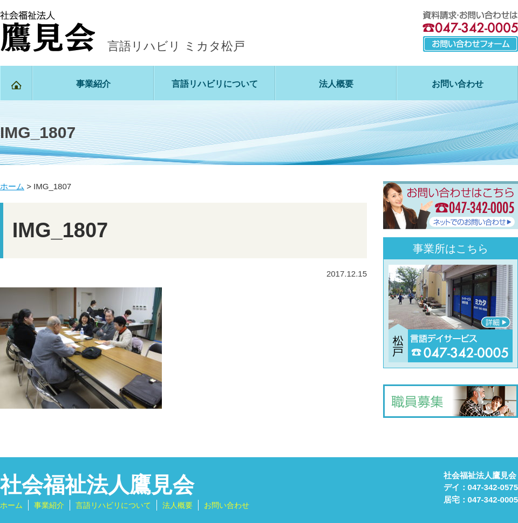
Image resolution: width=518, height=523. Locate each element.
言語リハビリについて (215, 83)
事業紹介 (93, 83)
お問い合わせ (457, 83)
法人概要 (336, 83)
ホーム (11, 505)
